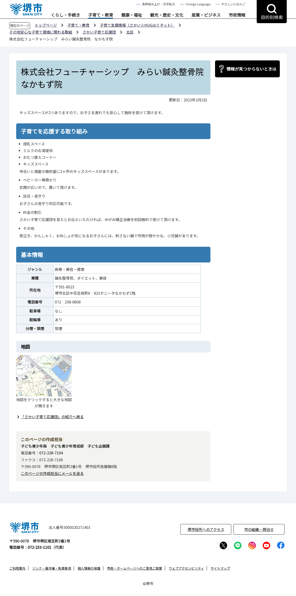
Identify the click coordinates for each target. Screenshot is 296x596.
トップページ (46, 25)
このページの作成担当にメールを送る (52, 473)
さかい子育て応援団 (99, 32)
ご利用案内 (17, 568)
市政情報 (237, 15)
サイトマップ (220, 568)
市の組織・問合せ (259, 529)
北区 (130, 32)
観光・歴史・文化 (166, 15)
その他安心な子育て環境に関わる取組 (40, 32)
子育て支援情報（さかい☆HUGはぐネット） (137, 25)
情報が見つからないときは (251, 69)
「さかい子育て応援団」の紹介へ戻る (52, 416)
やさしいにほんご (233, 4)
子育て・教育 (100, 15)
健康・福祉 (131, 15)
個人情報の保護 (89, 568)
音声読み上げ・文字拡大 (158, 4)
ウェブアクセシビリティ (186, 568)
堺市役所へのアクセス (206, 529)
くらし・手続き (65, 15)
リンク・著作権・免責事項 (51, 568)
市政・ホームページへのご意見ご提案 (134, 568)
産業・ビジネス (206, 15)
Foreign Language (198, 4)
